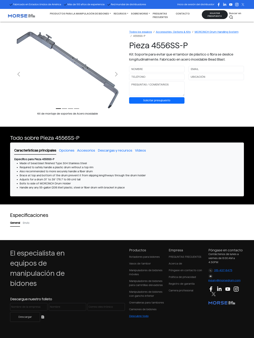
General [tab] (15, 222)
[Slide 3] (76, 109)
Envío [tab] (26, 222)
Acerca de (175, 263)
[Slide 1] (64, 109)
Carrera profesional (181, 290)
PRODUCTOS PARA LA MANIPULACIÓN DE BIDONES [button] (79, 13)
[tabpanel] (127, 173)
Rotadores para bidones (144, 256)
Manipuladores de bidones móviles (145, 272)
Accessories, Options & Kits (173, 31)
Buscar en (235, 15)
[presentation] (214, 88)
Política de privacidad (182, 277)
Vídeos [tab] (140, 150)
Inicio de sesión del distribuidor (195, 4)
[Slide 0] (58, 109)
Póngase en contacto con (185, 270)
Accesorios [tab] (86, 150)
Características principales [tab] (35, 150)
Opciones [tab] (66, 150)
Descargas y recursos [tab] (115, 150)
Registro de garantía (182, 283)
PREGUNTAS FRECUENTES (160, 15)
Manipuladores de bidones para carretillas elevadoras (146, 283)
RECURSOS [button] (120, 13)
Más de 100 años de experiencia (84, 4)
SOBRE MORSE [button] (139, 13)
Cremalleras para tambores (146, 302)
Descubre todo (139, 316)
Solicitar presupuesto (156, 100)
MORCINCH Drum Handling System (217, 31)
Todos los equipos (140, 31)
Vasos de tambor (140, 263)
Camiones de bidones (143, 309)
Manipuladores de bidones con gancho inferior (145, 293)
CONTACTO (183, 13)
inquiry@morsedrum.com (224, 280)
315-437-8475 (223, 270)
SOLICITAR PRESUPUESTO (215, 14)
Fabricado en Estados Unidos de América (35, 4)
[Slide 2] (70, 109)
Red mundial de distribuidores (126, 4)
